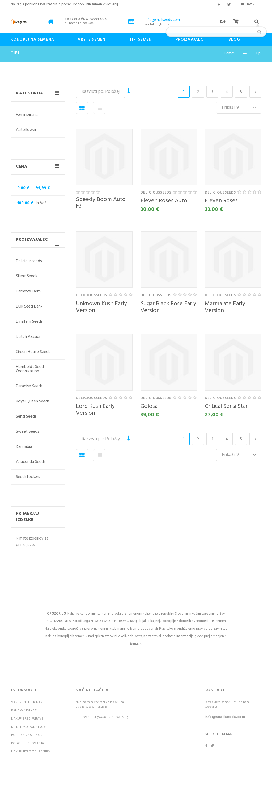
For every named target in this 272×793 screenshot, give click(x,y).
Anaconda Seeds (31, 461)
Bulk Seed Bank (29, 306)
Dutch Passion (28, 336)
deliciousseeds (29, 262)
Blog (234, 39)
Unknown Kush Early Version (101, 307)
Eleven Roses (221, 200)
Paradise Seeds (29, 386)
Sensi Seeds (26, 416)
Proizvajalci (190, 39)
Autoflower (26, 129)
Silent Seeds (26, 276)
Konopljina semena (32, 39)
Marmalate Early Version (225, 307)
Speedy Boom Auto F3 (101, 203)
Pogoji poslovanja (27, 743)
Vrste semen (91, 39)
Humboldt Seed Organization (30, 369)
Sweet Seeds (27, 431)
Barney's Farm (28, 291)
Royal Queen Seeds (33, 401)
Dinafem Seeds (29, 321)
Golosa (149, 406)
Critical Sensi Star (226, 406)
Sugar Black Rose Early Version (168, 307)
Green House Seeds (33, 351)
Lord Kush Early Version (95, 410)
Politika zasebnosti (28, 735)
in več (31, 203)
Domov (229, 53)
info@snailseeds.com (225, 717)
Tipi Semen (140, 39)
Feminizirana (27, 115)
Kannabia (24, 446)
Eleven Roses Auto (164, 200)
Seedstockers (28, 477)
